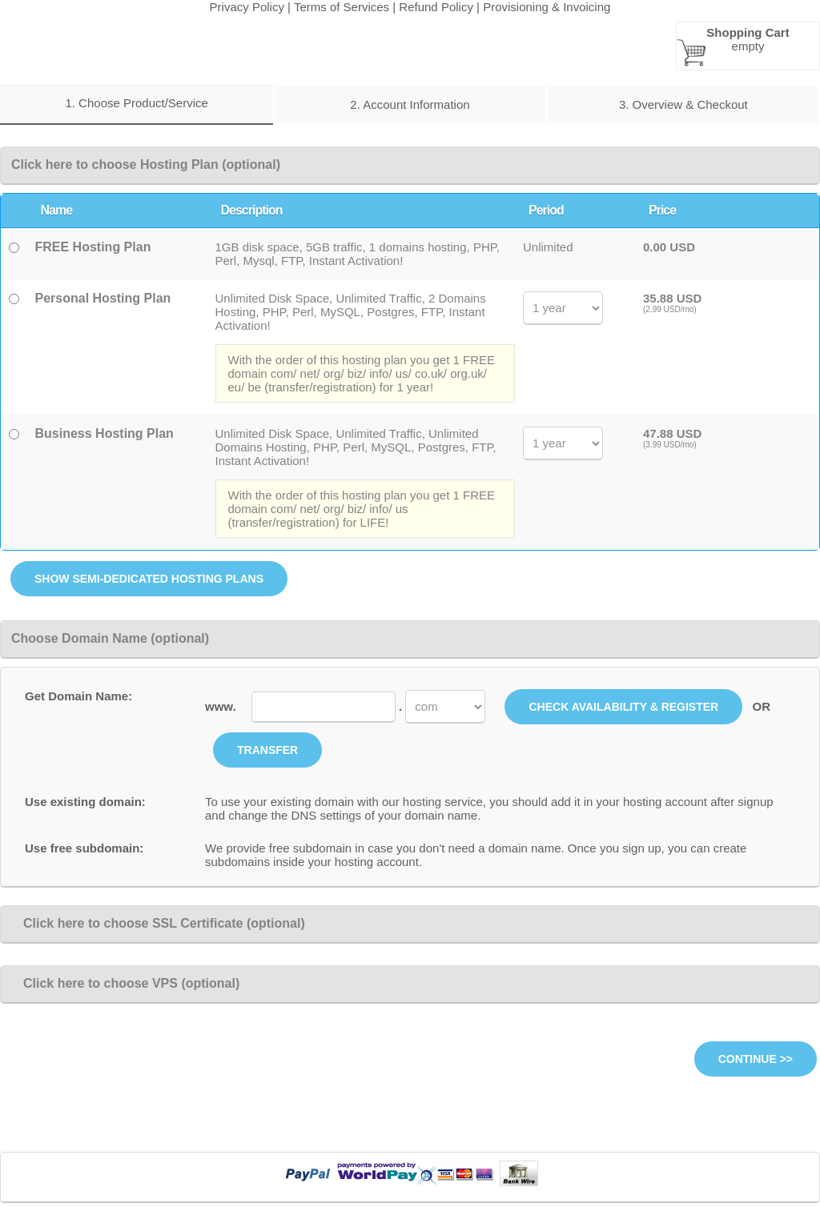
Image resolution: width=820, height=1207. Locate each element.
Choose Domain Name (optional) (110, 638)
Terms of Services (341, 7)
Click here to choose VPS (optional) (125, 983)
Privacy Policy (247, 7)
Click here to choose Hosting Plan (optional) (145, 164)
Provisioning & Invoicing (546, 7)
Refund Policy (436, 7)
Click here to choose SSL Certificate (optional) (158, 923)
